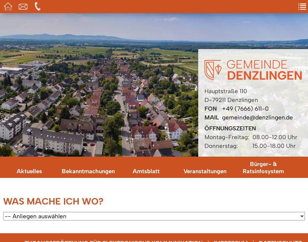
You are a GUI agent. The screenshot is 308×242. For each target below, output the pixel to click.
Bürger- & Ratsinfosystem (263, 167)
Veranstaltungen (204, 171)
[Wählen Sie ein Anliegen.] (154, 216)
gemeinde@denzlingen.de (257, 117)
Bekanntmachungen (88, 171)
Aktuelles (29, 171)
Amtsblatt (146, 171)
